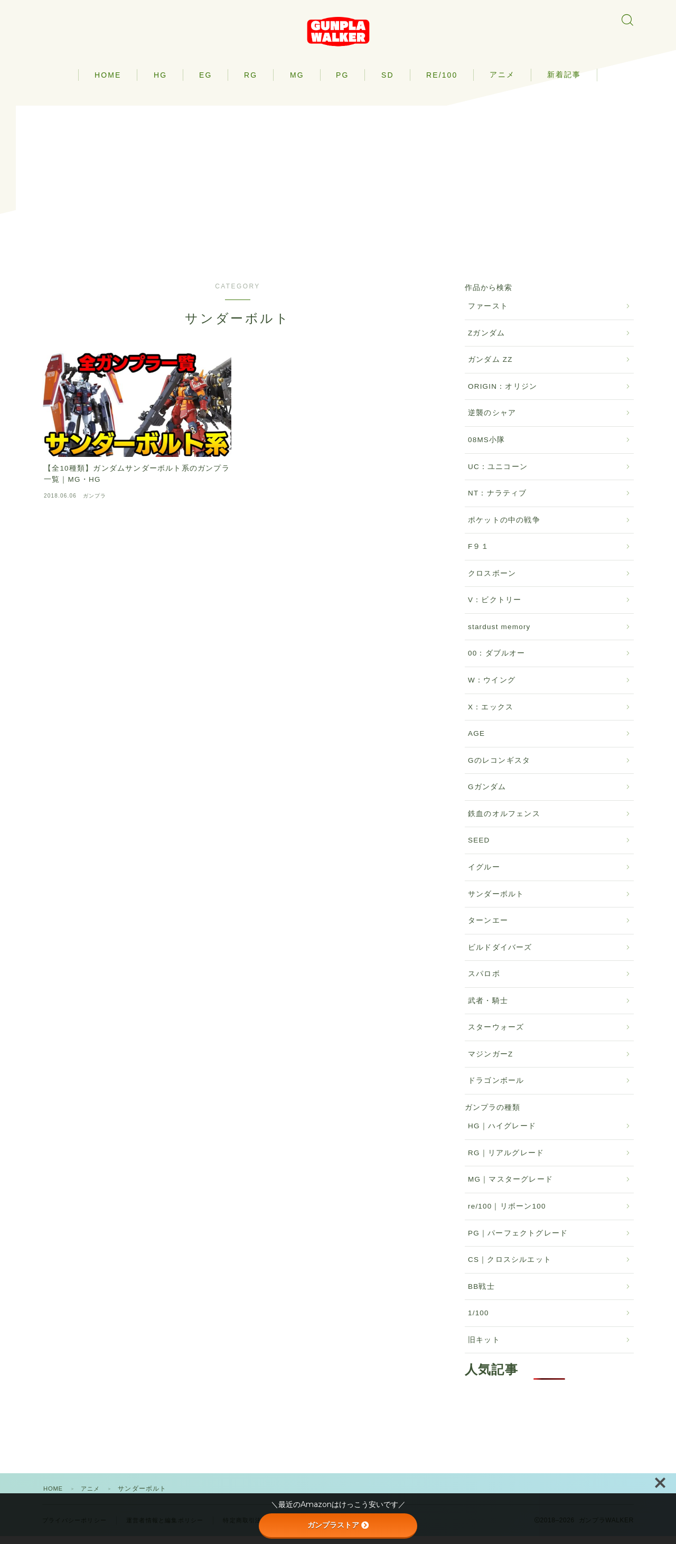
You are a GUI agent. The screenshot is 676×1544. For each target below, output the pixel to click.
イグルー (484, 875)
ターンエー (488, 928)
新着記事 (564, 82)
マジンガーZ (490, 1062)
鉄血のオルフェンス (504, 822)
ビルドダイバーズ (500, 955)
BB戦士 (481, 1294)
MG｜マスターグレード (510, 1187)
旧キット (484, 1348)
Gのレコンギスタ (499, 768)
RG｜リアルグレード (506, 1161)
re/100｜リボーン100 (507, 1214)
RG (250, 82)
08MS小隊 (486, 448)
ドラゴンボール (496, 1088)
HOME (108, 82)
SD (387, 82)
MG (297, 82)
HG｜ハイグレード (502, 1134)
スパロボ (484, 982)
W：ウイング (491, 688)
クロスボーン (492, 581)
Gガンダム (487, 795)
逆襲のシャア (492, 421)
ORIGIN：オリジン (502, 394)
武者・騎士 (488, 1009)
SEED (479, 848)
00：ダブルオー (496, 661)
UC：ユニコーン (498, 474)
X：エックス (490, 714)
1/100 (478, 1321)
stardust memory (499, 635)
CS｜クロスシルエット (509, 1267)
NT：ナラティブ (497, 501)
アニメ (502, 82)
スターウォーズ (496, 1035)
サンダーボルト (496, 901)
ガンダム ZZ (490, 367)
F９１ (478, 554)
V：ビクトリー (494, 608)
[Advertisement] (338, 187)
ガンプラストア (338, 1525)
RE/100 (441, 82)
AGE (476, 741)
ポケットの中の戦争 (504, 527)
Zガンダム (486, 341)
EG (205, 82)
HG (160, 82)
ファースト (488, 314)
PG (342, 82)
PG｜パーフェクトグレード (518, 1240)
